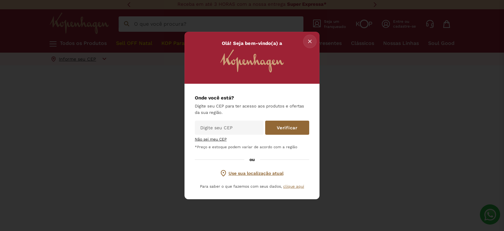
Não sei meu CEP (211, 139)
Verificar (287, 127)
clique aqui (293, 186)
